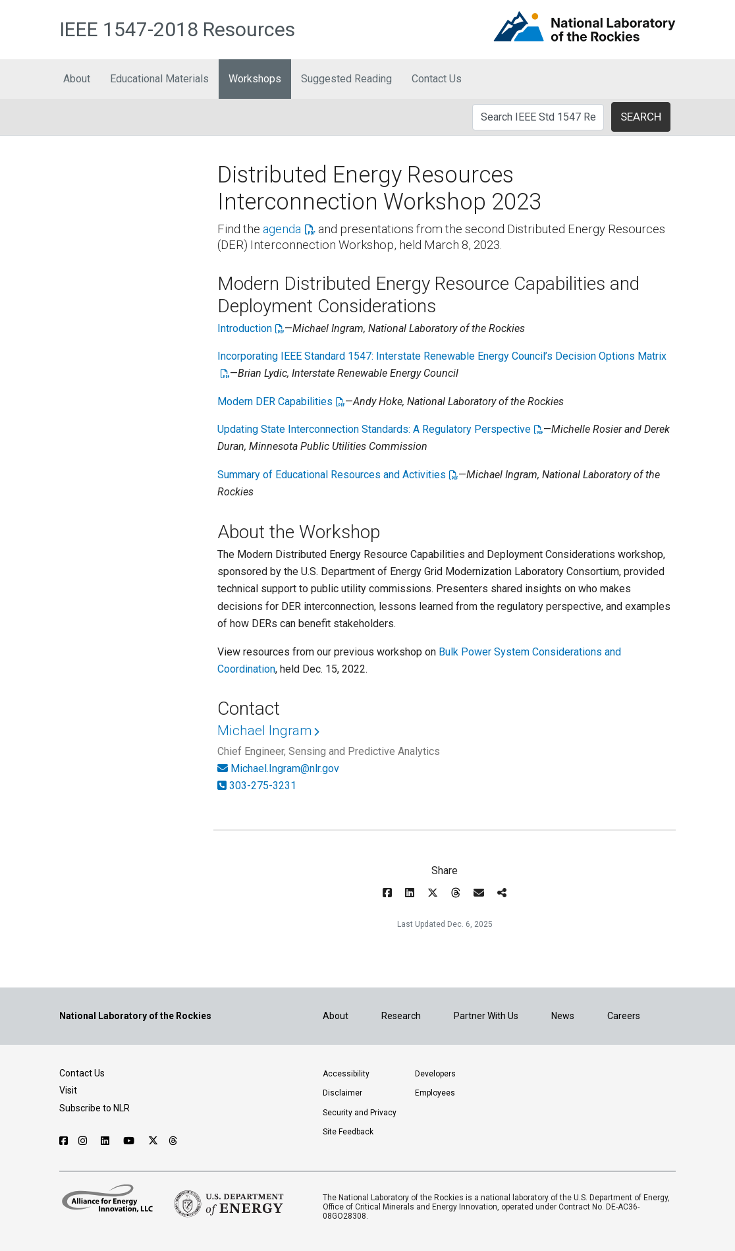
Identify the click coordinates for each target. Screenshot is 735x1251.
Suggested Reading (346, 78)
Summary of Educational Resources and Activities (331, 474)
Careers (623, 1016)
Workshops (255, 78)
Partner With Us (486, 1016)
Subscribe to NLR (94, 1108)
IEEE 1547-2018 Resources (177, 29)
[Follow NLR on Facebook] (63, 1141)
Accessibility (346, 1073)
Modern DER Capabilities (275, 401)
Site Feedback (348, 1131)
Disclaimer (342, 1093)
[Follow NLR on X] (153, 1141)
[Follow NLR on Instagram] (84, 1141)
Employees (435, 1093)
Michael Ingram (264, 730)
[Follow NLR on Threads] (173, 1141)
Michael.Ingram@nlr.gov (285, 768)
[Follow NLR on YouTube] (130, 1141)
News (562, 1016)
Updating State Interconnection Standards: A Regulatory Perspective (374, 429)
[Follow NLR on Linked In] (107, 1141)
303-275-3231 (262, 785)
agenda (282, 229)
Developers (435, 1073)
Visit (68, 1090)
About (76, 78)
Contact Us (437, 78)
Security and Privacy (359, 1112)
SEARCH (640, 116)
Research (401, 1016)
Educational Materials (159, 78)
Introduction (244, 328)
